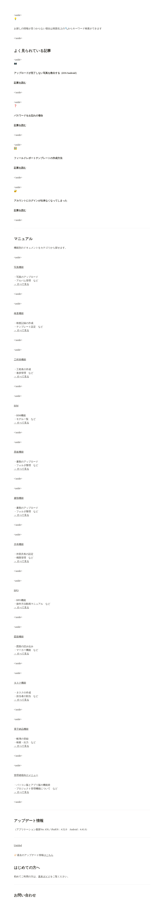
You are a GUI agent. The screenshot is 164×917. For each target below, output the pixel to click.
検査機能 (19, 313)
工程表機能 (20, 359)
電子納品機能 (21, 729)
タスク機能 (20, 683)
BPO (16, 590)
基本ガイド (44, 876)
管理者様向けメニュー (26, 775)
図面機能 (19, 636)
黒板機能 (19, 452)
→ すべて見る (21, 284)
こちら (49, 855)
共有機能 (19, 544)
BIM (16, 405)
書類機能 (19, 498)
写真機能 (19, 267)
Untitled (18, 845)
